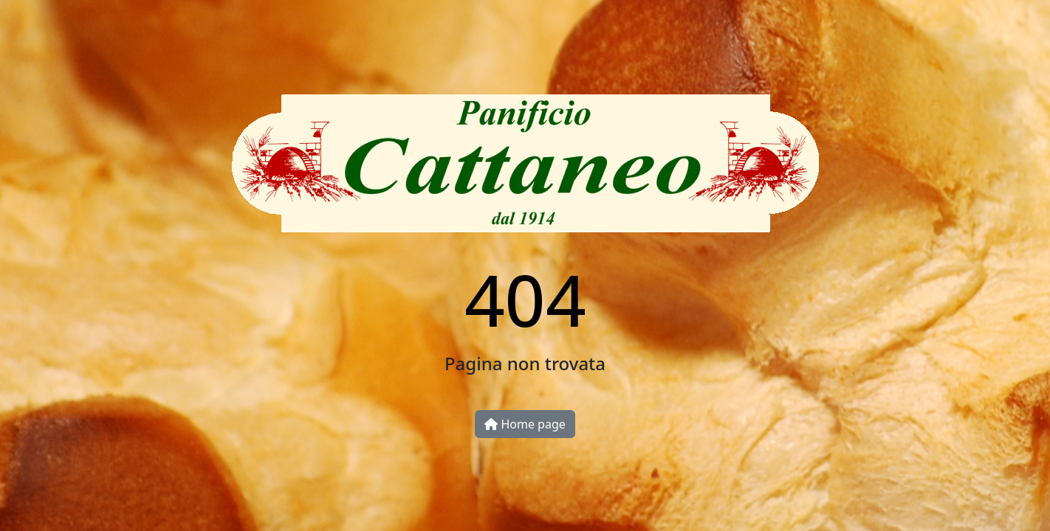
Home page (525, 424)
